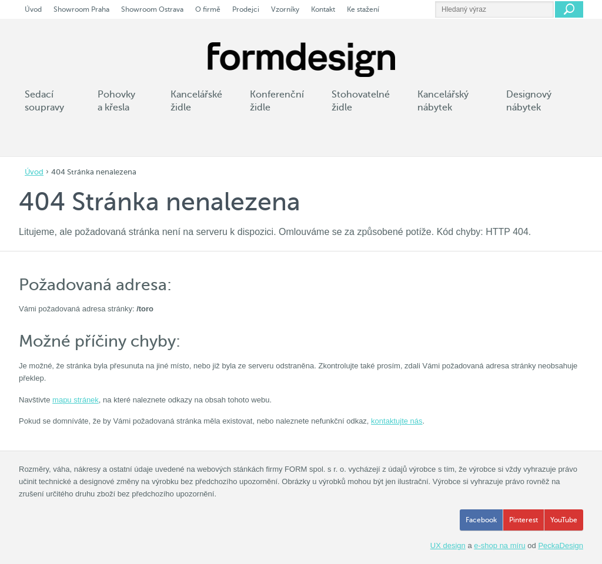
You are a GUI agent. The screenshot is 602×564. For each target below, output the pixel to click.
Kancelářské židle (196, 101)
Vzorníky (285, 9)
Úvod (34, 171)
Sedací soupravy (44, 101)
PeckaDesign (560, 545)
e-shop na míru (499, 545)
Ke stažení (363, 9)
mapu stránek (75, 399)
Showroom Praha (81, 9)
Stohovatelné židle (361, 101)
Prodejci (245, 9)
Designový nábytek (528, 101)
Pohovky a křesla (116, 101)
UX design (448, 545)
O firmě (207, 9)
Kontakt (323, 9)
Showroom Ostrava (152, 9)
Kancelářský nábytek (443, 101)
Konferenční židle (277, 101)
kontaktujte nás (396, 421)
